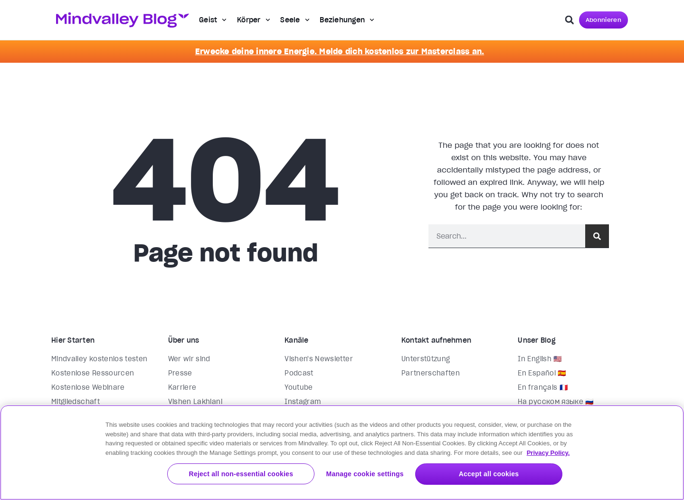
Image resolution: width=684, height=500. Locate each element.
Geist (213, 20)
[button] (569, 20)
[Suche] (597, 236)
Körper (253, 20)
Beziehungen (347, 20)
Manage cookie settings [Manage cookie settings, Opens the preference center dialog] (389, 474)
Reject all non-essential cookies (278, 474)
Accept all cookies (501, 474)
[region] (342, 452)
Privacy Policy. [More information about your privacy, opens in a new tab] (548, 452)
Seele (294, 20)
